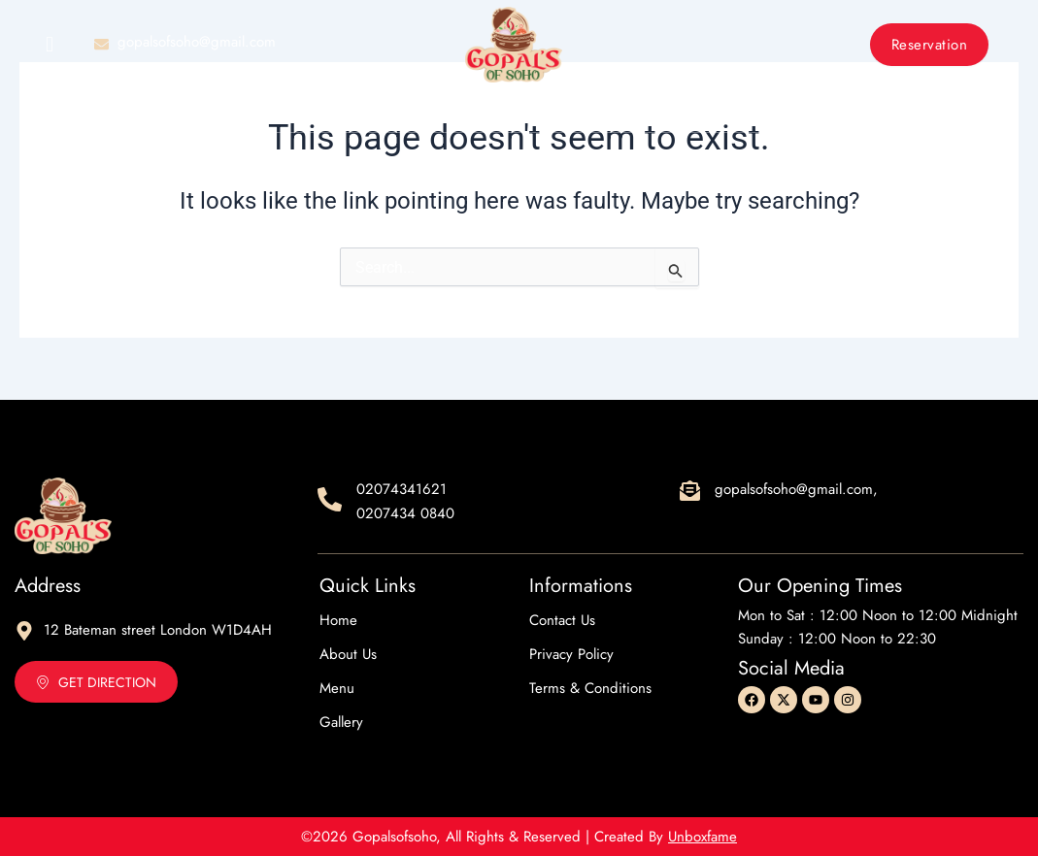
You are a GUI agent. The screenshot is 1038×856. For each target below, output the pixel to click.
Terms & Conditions (590, 688)
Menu (502, 112)
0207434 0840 (405, 513)
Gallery (589, 112)
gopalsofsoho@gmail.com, (796, 489)
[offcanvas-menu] (49, 45)
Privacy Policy (571, 654)
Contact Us (697, 112)
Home (320, 112)
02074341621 (401, 489)
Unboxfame (702, 836)
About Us (411, 112)
